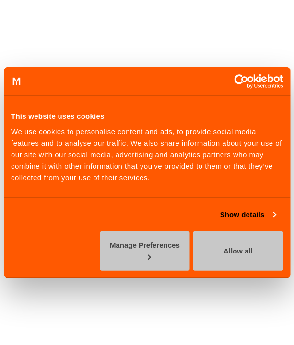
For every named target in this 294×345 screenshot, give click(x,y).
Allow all (238, 250)
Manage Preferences (145, 250)
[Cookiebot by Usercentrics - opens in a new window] (241, 81)
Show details (242, 214)
